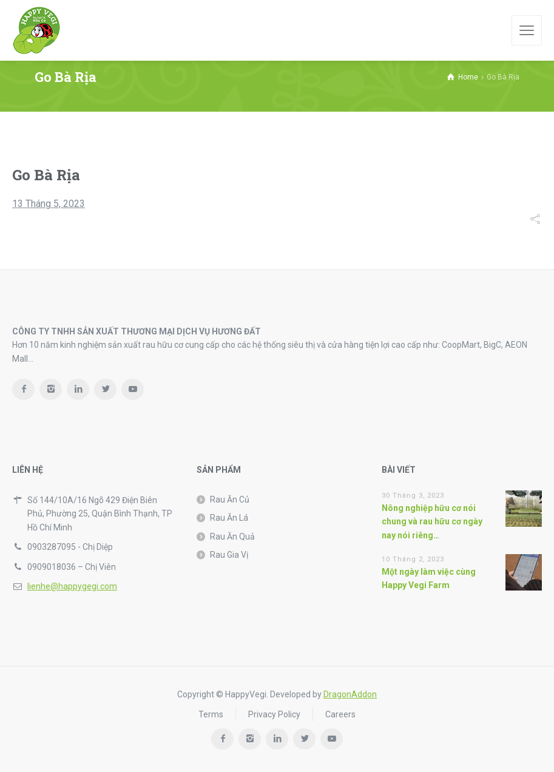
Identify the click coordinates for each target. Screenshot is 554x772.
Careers (340, 714)
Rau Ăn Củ (229, 499)
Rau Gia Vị (229, 555)
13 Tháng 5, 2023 (48, 203)
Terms (210, 714)
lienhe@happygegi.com (72, 586)
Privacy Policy (274, 714)
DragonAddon (350, 694)
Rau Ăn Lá (229, 518)
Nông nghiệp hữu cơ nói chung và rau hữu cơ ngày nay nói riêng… (432, 521)
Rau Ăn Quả (232, 536)
